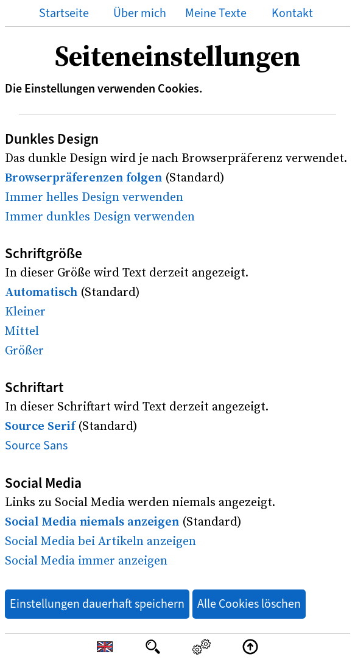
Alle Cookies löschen (249, 604)
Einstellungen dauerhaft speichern (97, 604)
